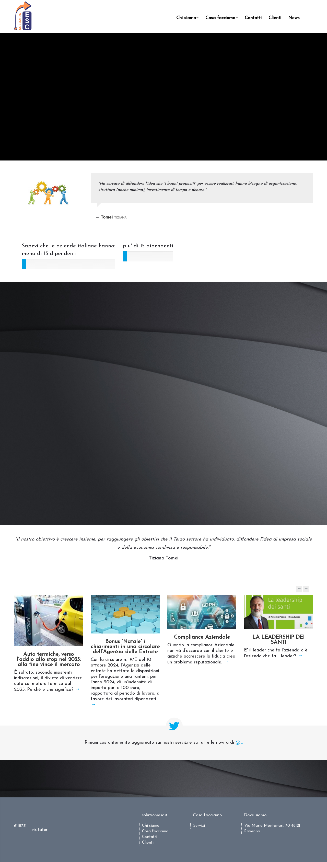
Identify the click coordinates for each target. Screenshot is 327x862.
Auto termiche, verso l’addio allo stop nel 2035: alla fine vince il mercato (49, 659)
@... (239, 742)
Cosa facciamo (221, 18)
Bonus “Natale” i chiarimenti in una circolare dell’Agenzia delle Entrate (125, 646)
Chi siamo (187, 18)
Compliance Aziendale (202, 637)
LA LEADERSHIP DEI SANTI (278, 640)
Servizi (199, 826)
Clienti (274, 18)
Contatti (253, 18)
